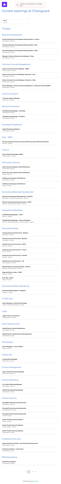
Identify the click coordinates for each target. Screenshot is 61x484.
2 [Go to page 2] (32, 472)
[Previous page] (25, 472)
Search (5, 20)
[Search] (15, 22)
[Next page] (35, 472)
